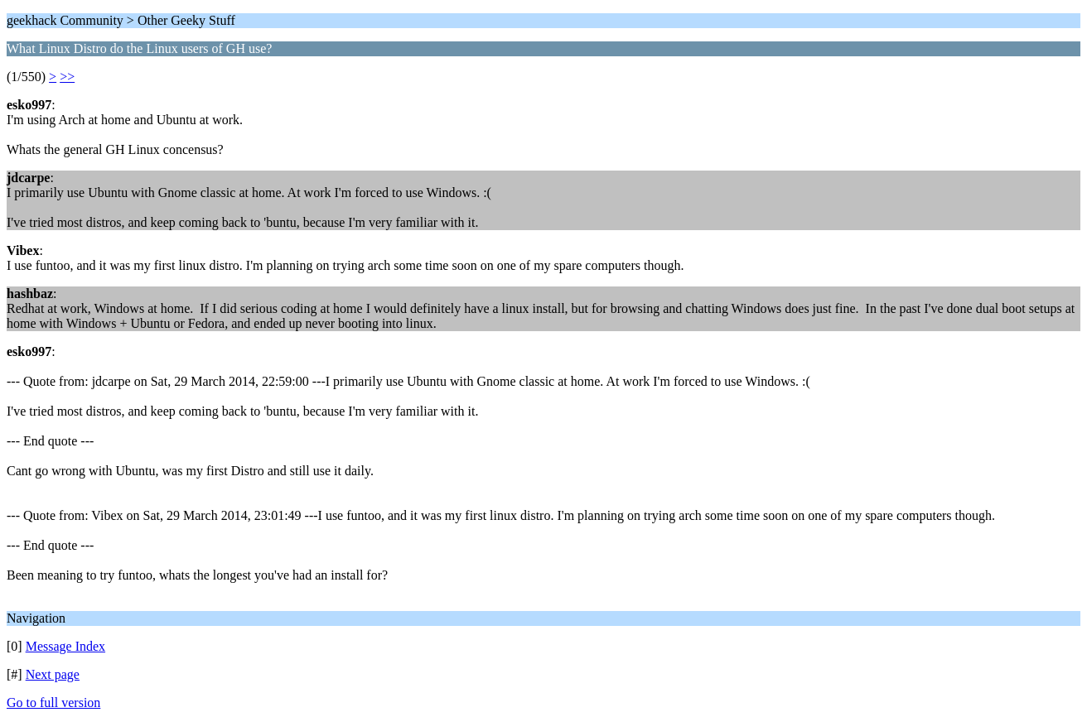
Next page (53, 674)
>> (67, 77)
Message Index (65, 646)
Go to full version (53, 702)
